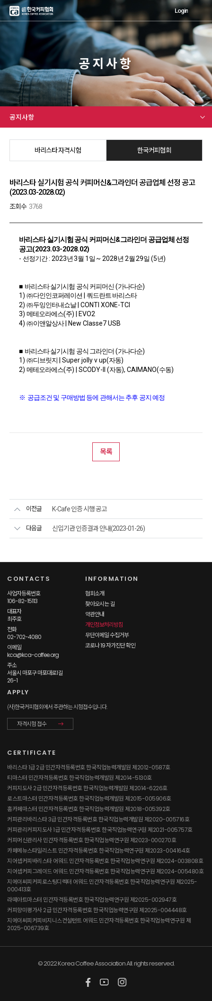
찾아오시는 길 (100, 604)
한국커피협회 (154, 150)
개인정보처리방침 (104, 625)
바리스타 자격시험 (58, 150)
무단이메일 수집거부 (107, 635)
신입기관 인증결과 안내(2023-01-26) (98, 528)
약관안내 (94, 614)
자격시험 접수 (31, 724)
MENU (199, 10)
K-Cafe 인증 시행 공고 (79, 509)
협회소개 (94, 593)
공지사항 (21, 117)
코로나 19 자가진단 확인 (110, 645)
